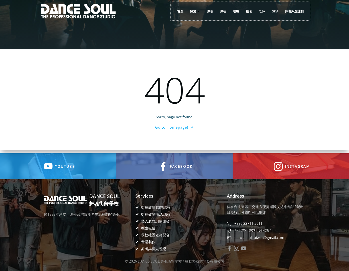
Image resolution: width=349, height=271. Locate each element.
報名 (248, 11)
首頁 (180, 11)
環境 (235, 11)
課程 (222, 11)
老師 (261, 11)
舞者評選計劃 (293, 11)
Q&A (274, 11)
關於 (194, 11)
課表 (209, 11)
